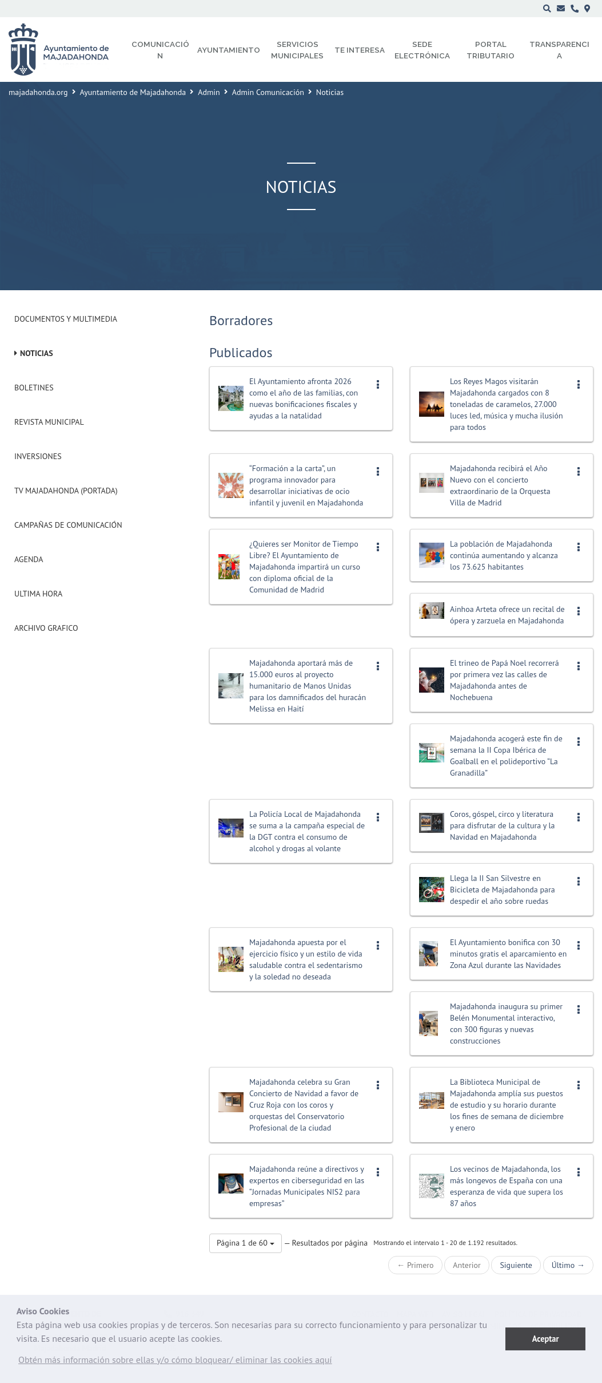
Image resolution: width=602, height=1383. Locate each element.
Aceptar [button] (545, 1338)
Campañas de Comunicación (68, 525)
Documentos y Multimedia (65, 319)
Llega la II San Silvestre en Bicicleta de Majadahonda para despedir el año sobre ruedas (502, 889)
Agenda (28, 559)
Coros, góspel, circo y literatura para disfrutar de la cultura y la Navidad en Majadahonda (502, 825)
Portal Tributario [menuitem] (491, 49)
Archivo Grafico (46, 628)
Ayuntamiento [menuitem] (228, 49)
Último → (568, 1265)
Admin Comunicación (268, 92)
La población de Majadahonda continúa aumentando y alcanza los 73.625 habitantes (504, 555)
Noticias (36, 353)
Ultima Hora (38, 593)
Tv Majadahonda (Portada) (66, 490)
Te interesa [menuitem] (359, 49)
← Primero (415, 1265)
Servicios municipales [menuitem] (297, 49)
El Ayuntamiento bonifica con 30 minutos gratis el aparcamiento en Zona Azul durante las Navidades (508, 953)
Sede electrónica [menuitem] (422, 49)
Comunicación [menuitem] (160, 49)
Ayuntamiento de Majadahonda (133, 92)
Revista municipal (49, 422)
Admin (209, 92)
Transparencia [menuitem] (559, 49)
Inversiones (38, 456)
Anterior (466, 1265)
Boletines (34, 387)
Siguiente (516, 1265)
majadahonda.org (38, 92)
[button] (175, 1362)
